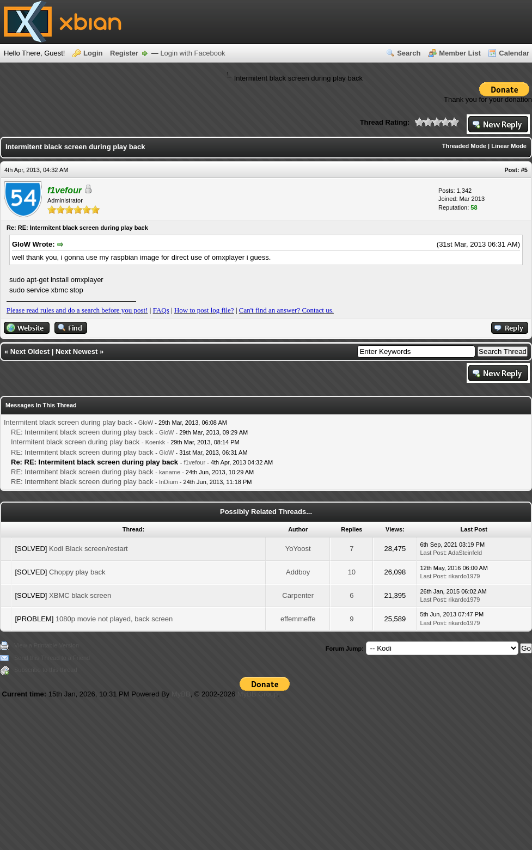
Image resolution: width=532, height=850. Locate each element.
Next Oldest (30, 351)
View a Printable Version (46, 645)
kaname (169, 472)
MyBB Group (257, 694)
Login (92, 53)
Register (124, 53)
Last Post (432, 552)
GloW (146, 422)
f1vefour (194, 462)
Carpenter (298, 595)
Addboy (298, 572)
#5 (524, 170)
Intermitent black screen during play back (68, 422)
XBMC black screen (80, 595)
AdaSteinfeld (465, 552)
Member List (460, 53)
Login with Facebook (192, 53)
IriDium (168, 482)
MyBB (181, 694)
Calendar (514, 53)
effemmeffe (298, 619)
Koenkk (155, 442)
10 (352, 572)
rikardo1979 (464, 576)
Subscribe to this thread (45, 669)
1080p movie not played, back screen (114, 619)
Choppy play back (77, 572)
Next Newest (76, 351)
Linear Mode (509, 146)
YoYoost (298, 549)
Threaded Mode (464, 146)
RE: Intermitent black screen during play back (82, 432)
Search (408, 53)
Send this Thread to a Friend (52, 658)
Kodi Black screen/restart (88, 549)
